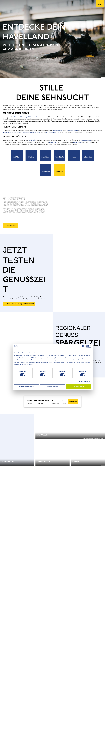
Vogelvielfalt (32, 140)
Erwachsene (55, 403)
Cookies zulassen (78, 386)
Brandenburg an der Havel (11, 133)
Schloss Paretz (57, 131)
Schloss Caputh (73, 131)
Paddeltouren (77, 142)
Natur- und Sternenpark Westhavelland (26, 117)
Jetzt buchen (73, 402)
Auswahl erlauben (52, 386)
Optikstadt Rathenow (52, 133)
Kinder (64, 403)
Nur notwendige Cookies (26, 386)
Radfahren (52, 142)
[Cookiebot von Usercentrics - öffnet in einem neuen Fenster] (83, 346)
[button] (17, 155)
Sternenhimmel (86, 140)
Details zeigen (83, 381)
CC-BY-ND (103, 77)
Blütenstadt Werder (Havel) (31, 133)
